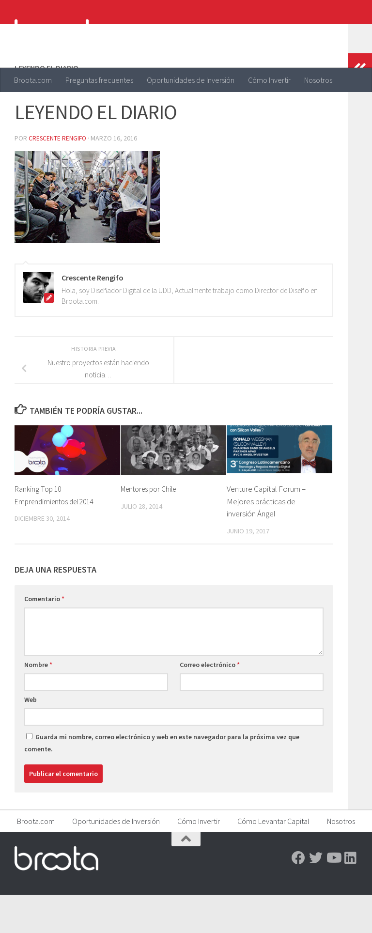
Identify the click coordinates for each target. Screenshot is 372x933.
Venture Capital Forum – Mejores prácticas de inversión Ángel (266, 539)
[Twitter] (316, 896)
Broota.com (33, 80)
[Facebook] (298, 896)
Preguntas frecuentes (99, 80)
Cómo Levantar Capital (273, 859)
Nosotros (318, 80)
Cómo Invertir (269, 80)
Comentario (44, 637)
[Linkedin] (350, 896)
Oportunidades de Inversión (190, 80)
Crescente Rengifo (58, 176)
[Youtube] (333, 896)
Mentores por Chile (152, 527)
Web (30, 737)
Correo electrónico (210, 703)
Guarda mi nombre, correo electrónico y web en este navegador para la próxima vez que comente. (161, 781)
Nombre (38, 703)
